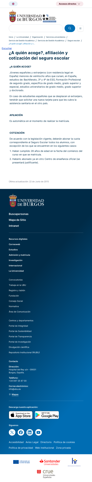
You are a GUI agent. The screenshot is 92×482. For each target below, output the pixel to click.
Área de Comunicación (19, 311)
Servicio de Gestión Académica (21, 40)
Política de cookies (64, 442)
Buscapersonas (18, 214)
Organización (37, 37)
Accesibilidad (16, 442)
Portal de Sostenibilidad (20, 331)
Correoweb (14, 244)
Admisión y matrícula (19, 255)
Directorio (46, 442)
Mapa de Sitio (17, 219)
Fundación (14, 295)
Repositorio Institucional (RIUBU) (24, 352)
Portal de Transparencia (20, 336)
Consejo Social (16, 301)
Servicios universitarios (55, 37)
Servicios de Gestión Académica (51, 40)
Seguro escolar (73, 40)
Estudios (13, 249)
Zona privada (63, 447)
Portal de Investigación (20, 341)
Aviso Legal (32, 442)
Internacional (15, 265)
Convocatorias (16, 279)
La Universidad (22, 37)
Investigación (15, 260)
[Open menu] (80, 28)
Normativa (14, 306)
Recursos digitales (18, 239)
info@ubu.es (15, 389)
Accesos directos (67, 4)
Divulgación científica (19, 347)
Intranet (14, 225)
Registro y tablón (17, 290)
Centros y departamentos (21, 320)
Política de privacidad (21, 447)
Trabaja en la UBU (17, 285)
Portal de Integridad (18, 326)
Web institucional (44, 447)
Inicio (11, 37)
